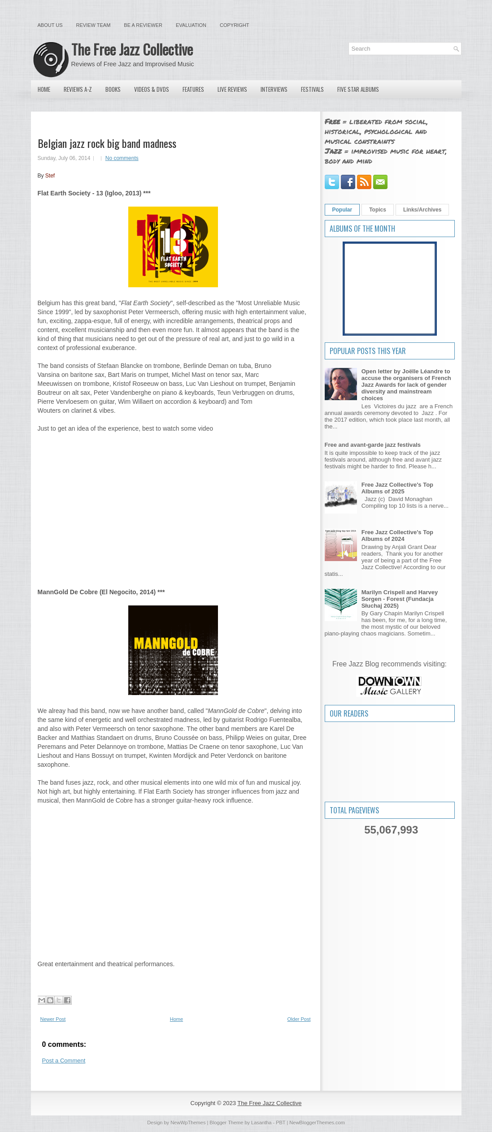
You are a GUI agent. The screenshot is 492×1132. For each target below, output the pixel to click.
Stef (50, 176)
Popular (342, 210)
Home (44, 89)
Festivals (312, 89)
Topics (377, 210)
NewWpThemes (187, 1122)
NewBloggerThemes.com (317, 1122)
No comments (122, 158)
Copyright (234, 25)
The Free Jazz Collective (132, 49)
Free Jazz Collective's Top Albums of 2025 (397, 488)
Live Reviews (232, 89)
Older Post (299, 1019)
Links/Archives (422, 210)
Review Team (93, 25)
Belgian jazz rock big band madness (107, 143)
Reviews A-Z (78, 89)
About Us (50, 25)
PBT (280, 1122)
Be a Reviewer (143, 25)
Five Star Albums (358, 89)
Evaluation (191, 25)
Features (193, 89)
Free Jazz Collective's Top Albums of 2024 (397, 535)
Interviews (274, 89)
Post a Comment (64, 1060)
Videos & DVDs (151, 89)
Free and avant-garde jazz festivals (373, 444)
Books (113, 89)
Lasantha (261, 1122)
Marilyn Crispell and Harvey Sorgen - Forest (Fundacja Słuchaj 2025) (399, 599)
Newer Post (53, 1019)
